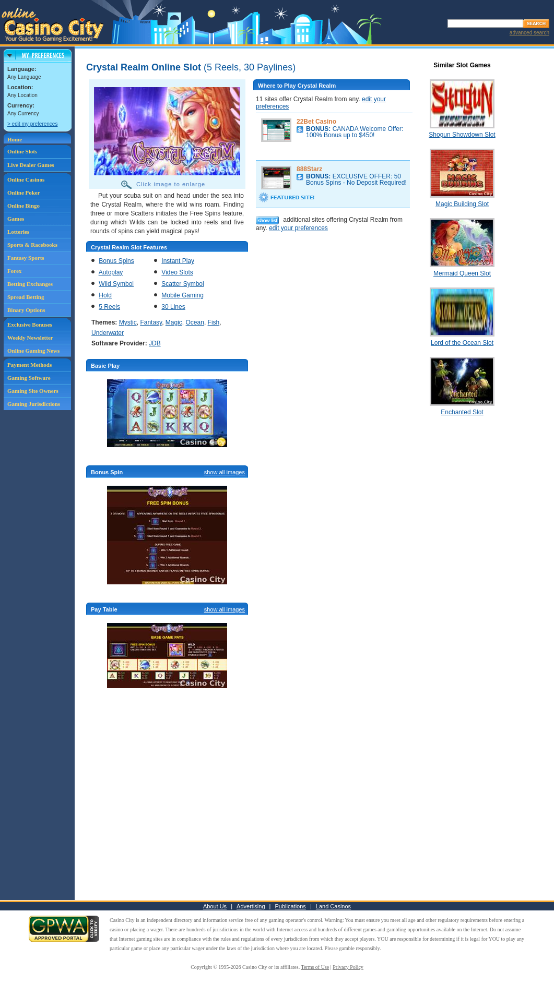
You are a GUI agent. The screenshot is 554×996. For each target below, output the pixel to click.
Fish (214, 322)
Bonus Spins (116, 261)
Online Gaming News (33, 350)
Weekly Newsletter (30, 337)
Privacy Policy (348, 967)
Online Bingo (23, 205)
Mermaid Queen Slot (462, 273)
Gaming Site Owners (32, 391)
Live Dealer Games (30, 165)
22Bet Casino (316, 121)
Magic (174, 322)
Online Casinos (25, 179)
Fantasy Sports (25, 258)
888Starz (309, 169)
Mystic (128, 322)
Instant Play (177, 261)
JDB (155, 343)
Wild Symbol (116, 283)
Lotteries (18, 232)
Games (15, 218)
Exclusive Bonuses (29, 324)
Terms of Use (315, 967)
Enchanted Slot (462, 412)
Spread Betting (25, 297)
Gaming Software (29, 378)
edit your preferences (298, 228)
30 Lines (173, 306)
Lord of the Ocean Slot (462, 342)
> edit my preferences (32, 124)
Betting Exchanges (30, 284)
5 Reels (109, 306)
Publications (290, 906)
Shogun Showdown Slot (462, 134)
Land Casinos (333, 906)
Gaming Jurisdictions (33, 404)
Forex (14, 271)
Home (14, 139)
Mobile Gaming (182, 295)
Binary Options (26, 310)
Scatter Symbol (182, 283)
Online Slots (22, 151)
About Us (215, 906)
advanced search (529, 32)
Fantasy (151, 322)
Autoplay (111, 272)
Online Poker (23, 192)
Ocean (195, 322)
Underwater (107, 333)
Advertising (251, 906)
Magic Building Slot (462, 204)
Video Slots (177, 272)
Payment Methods (29, 365)
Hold (105, 295)
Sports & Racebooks (32, 245)
